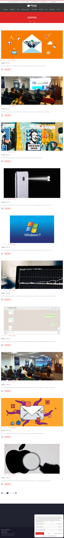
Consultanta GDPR (25, 9)
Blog (46, 9)
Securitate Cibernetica (12, 60)
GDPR (18, 9)
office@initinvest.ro (35, 1)
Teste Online (34, 9)
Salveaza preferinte (58, 533)
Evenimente (12, 9)
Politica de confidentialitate (52, 535)
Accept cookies (40, 533)
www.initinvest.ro (44, 1)
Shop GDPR (41, 9)
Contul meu (51, 9)
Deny (49, 533)
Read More (7, 69)
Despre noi (5, 9)
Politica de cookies (44, 535)
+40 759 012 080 (26, 1)
